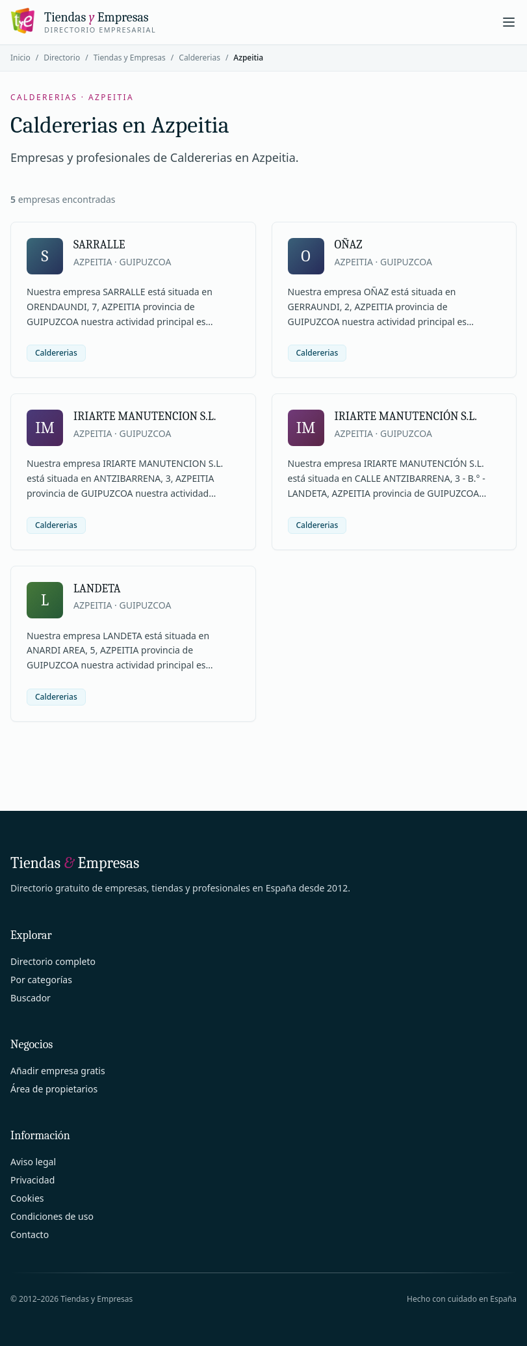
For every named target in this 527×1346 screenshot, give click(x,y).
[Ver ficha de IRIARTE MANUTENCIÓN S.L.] (394, 471)
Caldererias (199, 57)
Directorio (62, 57)
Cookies (27, 1198)
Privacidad (32, 1180)
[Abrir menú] (509, 22)
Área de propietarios (53, 1089)
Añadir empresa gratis (57, 1070)
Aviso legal (33, 1161)
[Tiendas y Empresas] (83, 22)
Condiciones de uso (52, 1216)
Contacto (29, 1234)
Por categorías (41, 979)
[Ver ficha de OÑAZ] (394, 300)
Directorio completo (53, 961)
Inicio (20, 57)
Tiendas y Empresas (130, 57)
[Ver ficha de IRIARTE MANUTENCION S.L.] (133, 471)
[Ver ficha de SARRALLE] (133, 300)
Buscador (30, 998)
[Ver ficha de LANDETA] (133, 644)
